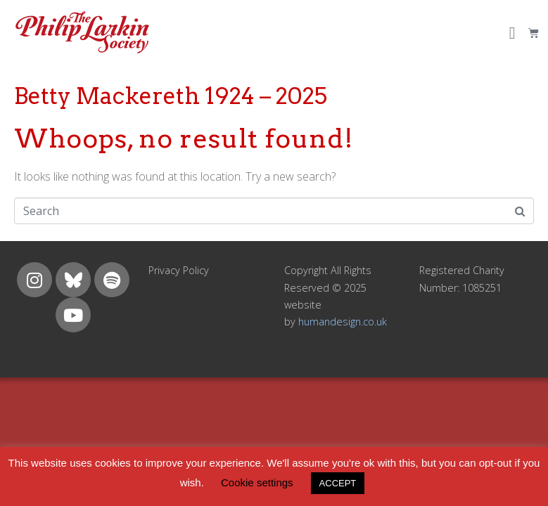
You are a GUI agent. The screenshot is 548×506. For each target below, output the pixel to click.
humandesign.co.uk (342, 321)
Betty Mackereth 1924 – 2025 (170, 96)
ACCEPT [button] (338, 483)
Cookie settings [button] (257, 482)
